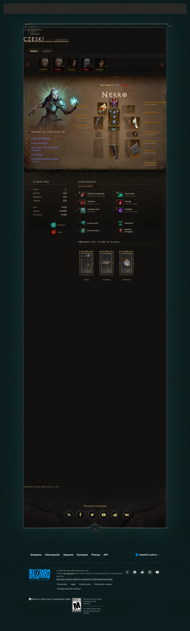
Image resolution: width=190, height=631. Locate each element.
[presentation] (12, 8)
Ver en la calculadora (87, 186)
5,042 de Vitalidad (39, 138)
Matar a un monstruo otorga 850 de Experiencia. (44, 148)
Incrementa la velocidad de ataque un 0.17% (43, 160)
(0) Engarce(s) (36, 154)
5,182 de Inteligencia (38, 143)
